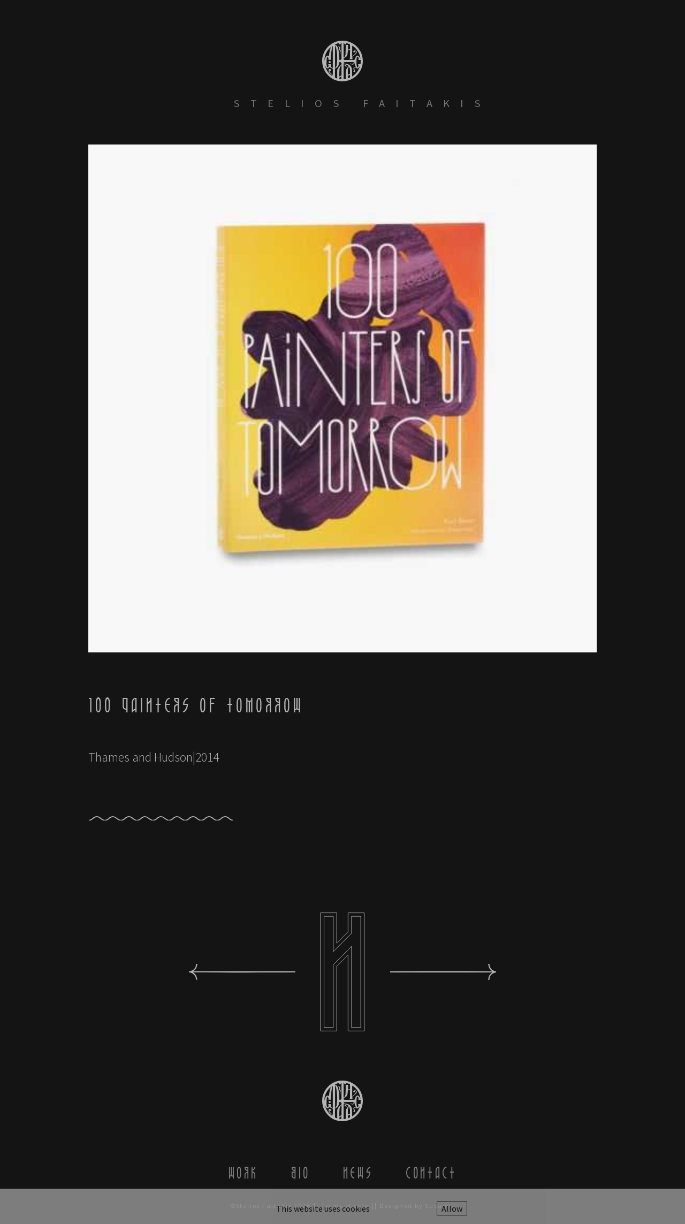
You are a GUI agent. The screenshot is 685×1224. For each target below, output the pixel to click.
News (358, 1173)
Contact (431, 1173)
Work (243, 1173)
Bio (300, 1173)
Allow (452, 1208)
